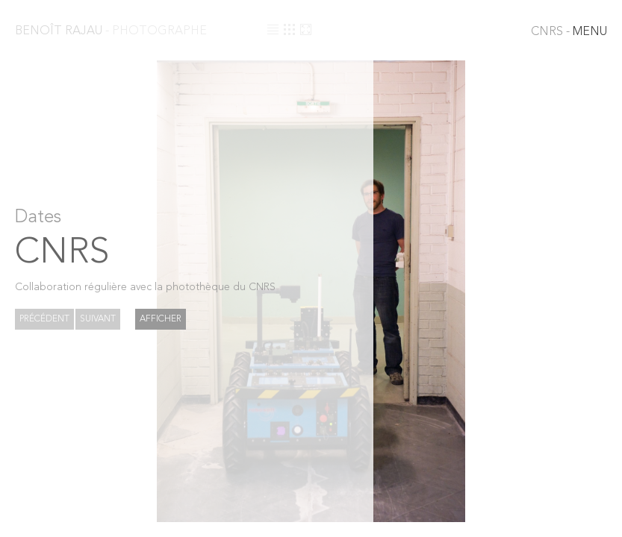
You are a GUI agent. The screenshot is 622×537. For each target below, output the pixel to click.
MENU (569, 32)
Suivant (98, 319)
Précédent (44, 319)
